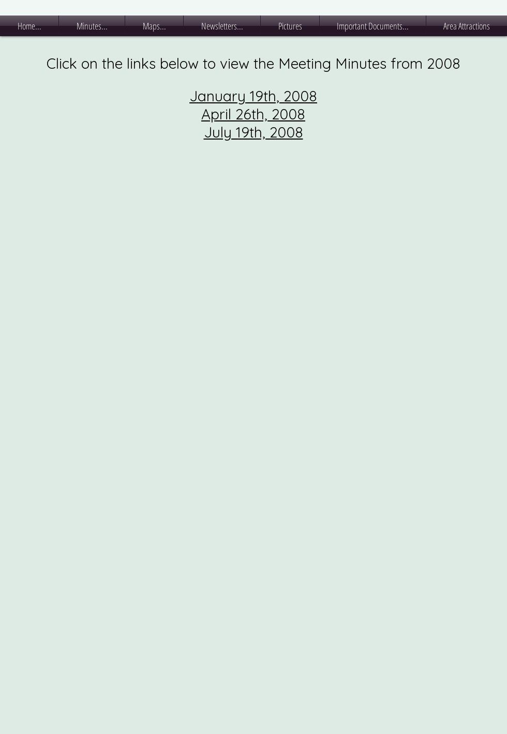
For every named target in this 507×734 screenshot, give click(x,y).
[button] (92, 26)
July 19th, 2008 (253, 132)
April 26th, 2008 (253, 114)
